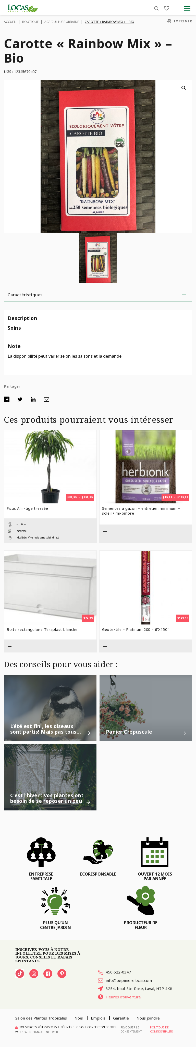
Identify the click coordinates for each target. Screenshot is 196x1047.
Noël (79, 1018)
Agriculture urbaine (61, 22)
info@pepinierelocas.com (125, 980)
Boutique (30, 22)
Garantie (121, 1018)
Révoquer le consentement (131, 1029)
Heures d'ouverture (119, 996)
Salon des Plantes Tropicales (41, 1018)
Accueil (10, 22)
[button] (183, 88)
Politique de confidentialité (161, 1029)
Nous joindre (148, 1018)
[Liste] (167, 8)
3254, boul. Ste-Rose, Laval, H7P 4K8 (135, 988)
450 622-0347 (114, 972)
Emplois (98, 1018)
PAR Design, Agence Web (40, 1032)
